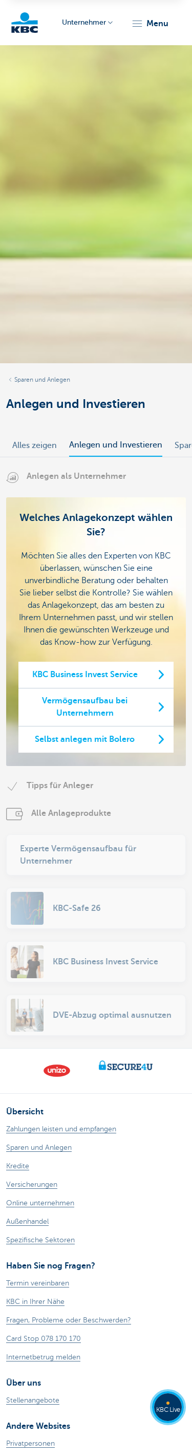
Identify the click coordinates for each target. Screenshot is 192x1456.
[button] (150, 23)
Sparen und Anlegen (42, 379)
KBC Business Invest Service (85, 674)
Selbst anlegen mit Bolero (85, 739)
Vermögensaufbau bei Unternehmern (84, 707)
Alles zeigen (34, 445)
